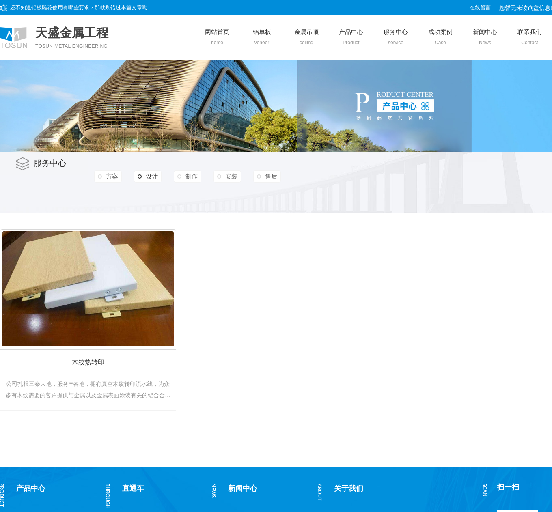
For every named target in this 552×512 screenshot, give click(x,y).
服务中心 (395, 37)
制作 (191, 176)
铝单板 (261, 37)
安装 (231, 176)
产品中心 (351, 37)
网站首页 (217, 37)
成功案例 (440, 37)
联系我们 (529, 37)
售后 (271, 176)
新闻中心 (485, 37)
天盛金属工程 (71, 38)
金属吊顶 (306, 37)
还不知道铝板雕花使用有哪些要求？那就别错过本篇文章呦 (78, 7)
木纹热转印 (93, 368)
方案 (112, 176)
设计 (148, 176)
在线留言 (480, 7)
